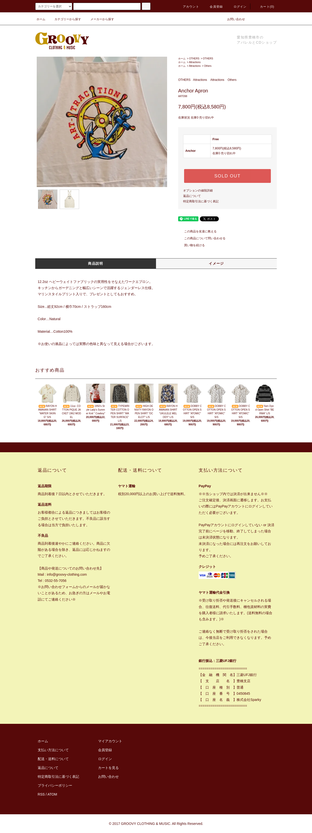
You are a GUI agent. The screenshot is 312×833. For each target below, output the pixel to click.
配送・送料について (53, 759)
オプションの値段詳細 (198, 190)
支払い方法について (53, 750)
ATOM (52, 794)
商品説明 (95, 263)
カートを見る (108, 768)
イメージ (216, 263)
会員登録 (213, 6)
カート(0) (264, 6)
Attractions (195, 62)
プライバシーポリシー (55, 785)
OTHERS (194, 58)
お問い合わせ (233, 19)
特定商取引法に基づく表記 (201, 201)
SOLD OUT (227, 176)
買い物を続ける (191, 245)
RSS (41, 794)
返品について (192, 196)
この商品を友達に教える (197, 231)
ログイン (237, 6)
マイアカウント (110, 741)
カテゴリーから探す (65, 19)
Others (207, 66)
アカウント (188, 6)
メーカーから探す (99, 19)
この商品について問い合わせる (201, 238)
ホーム (40, 19)
